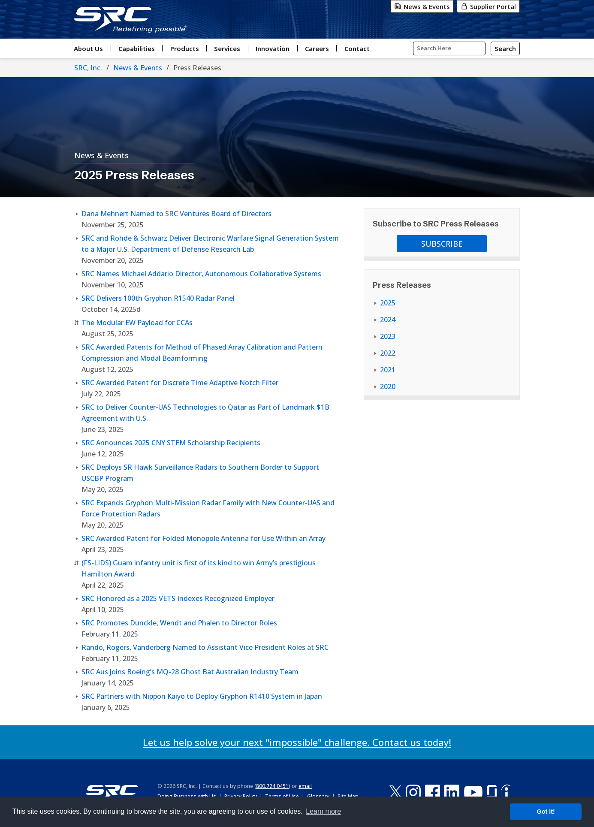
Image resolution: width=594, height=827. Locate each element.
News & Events (137, 67)
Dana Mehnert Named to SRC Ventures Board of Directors (176, 213)
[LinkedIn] (451, 792)
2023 (387, 336)
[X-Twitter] (395, 792)
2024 (387, 319)
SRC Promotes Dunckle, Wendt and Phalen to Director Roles (179, 623)
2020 (387, 386)
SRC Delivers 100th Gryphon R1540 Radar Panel (158, 298)
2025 (387, 303)
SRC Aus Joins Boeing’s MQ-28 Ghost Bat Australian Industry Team (190, 671)
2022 (387, 353)
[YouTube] (473, 792)
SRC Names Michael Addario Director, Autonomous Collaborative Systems (201, 273)
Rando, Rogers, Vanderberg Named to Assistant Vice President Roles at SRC (205, 647)
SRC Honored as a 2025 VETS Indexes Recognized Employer (177, 598)
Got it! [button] (546, 811)
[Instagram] (413, 792)
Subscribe (441, 243)
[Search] (505, 48)
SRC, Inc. (88, 67)
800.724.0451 (272, 786)
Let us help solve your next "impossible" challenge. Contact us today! (297, 742)
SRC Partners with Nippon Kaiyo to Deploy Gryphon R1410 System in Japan (201, 696)
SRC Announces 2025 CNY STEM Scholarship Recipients (170, 442)
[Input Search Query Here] (449, 48)
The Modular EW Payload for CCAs (137, 322)
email (305, 786)
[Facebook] (432, 792)
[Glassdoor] (492, 792)
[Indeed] (505, 792)
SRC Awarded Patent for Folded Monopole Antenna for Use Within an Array (203, 538)
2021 (387, 369)
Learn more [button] (323, 811)
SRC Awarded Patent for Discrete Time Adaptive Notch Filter (179, 382)
